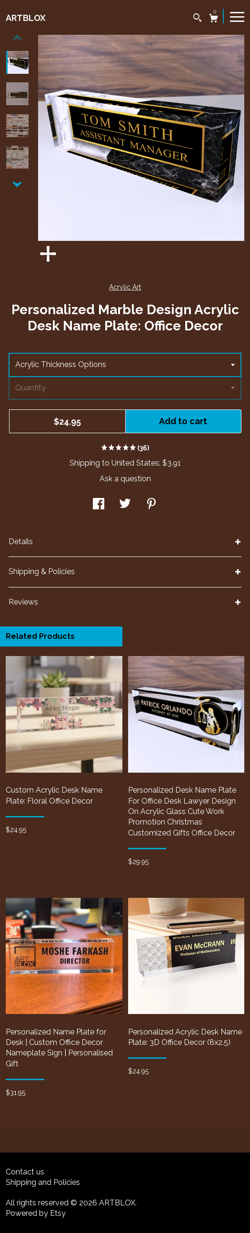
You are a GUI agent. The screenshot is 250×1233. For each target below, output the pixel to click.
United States (135, 462)
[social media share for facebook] (98, 504)
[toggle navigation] (237, 16)
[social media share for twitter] (125, 504)
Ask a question (125, 478)
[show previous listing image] (17, 38)
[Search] (197, 18)
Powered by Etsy (36, 1213)
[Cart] (213, 19)
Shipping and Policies (43, 1182)
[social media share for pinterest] (151, 504)
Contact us (25, 1171)
